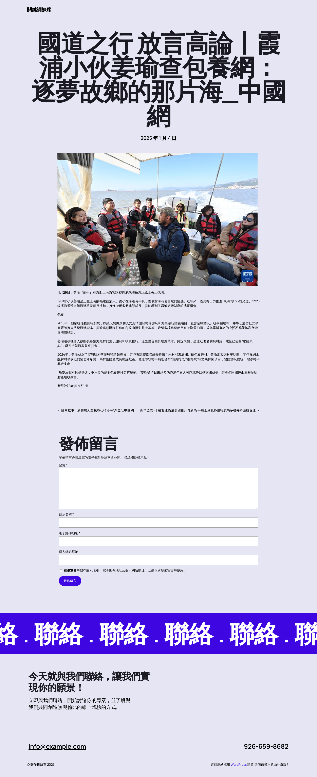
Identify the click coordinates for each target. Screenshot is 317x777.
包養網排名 (118, 372)
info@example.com (58, 746)
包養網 (199, 354)
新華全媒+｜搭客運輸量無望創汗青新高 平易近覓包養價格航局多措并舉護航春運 (198, 410)
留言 (63, 465)
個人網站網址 (68, 551)
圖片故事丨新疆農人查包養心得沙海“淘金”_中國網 (97, 410)
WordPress (239, 764)
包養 (60, 314)
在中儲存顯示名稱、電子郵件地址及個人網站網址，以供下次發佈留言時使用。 (125, 570)
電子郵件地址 (69, 533)
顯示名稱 (66, 514)
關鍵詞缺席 (39, 9)
